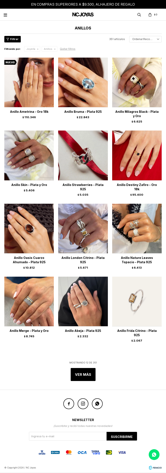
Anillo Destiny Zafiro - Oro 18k (137, 187)
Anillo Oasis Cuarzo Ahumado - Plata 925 (29, 260)
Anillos (48, 48)
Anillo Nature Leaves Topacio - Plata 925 (137, 260)
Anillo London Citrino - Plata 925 (83, 260)
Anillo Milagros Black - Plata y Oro (137, 114)
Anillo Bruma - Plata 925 (83, 111)
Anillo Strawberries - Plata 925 (83, 187)
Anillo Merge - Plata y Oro (29, 331)
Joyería (30, 48)
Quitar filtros (67, 48)
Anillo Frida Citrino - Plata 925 (137, 333)
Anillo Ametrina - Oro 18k (29, 111)
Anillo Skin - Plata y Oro (29, 185)
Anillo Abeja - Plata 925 (83, 331)
